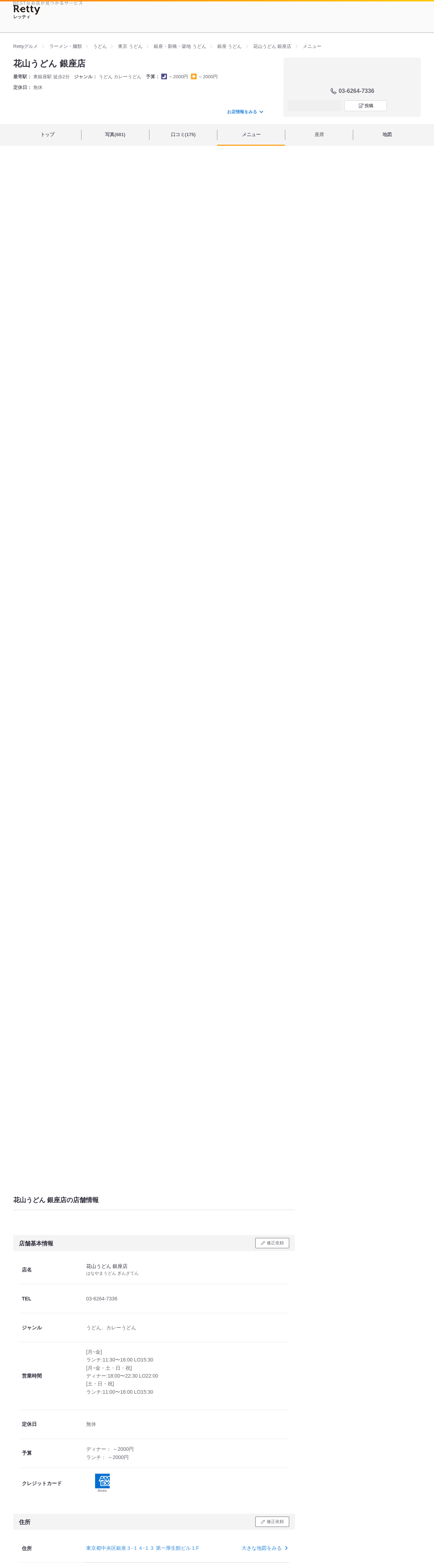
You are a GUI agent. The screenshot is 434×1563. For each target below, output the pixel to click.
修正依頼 (275, 1242)
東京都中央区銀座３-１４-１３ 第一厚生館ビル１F (142, 1548)
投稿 (369, 105)
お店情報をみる (245, 112)
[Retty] (26, 10)
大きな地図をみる (264, 1548)
